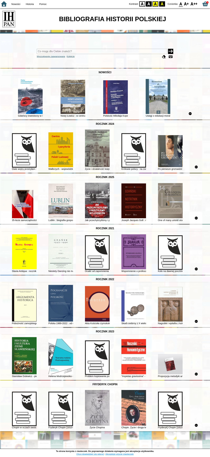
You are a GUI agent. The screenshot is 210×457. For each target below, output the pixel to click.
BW (149, 3)
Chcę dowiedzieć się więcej (90, 454)
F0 (180, 3)
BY (162, 3)
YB (155, 3)
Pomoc (43, 4)
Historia (30, 4)
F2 (194, 3)
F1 (186, 3)
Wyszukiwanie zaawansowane (51, 56)
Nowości (15, 4)
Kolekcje (70, 56)
